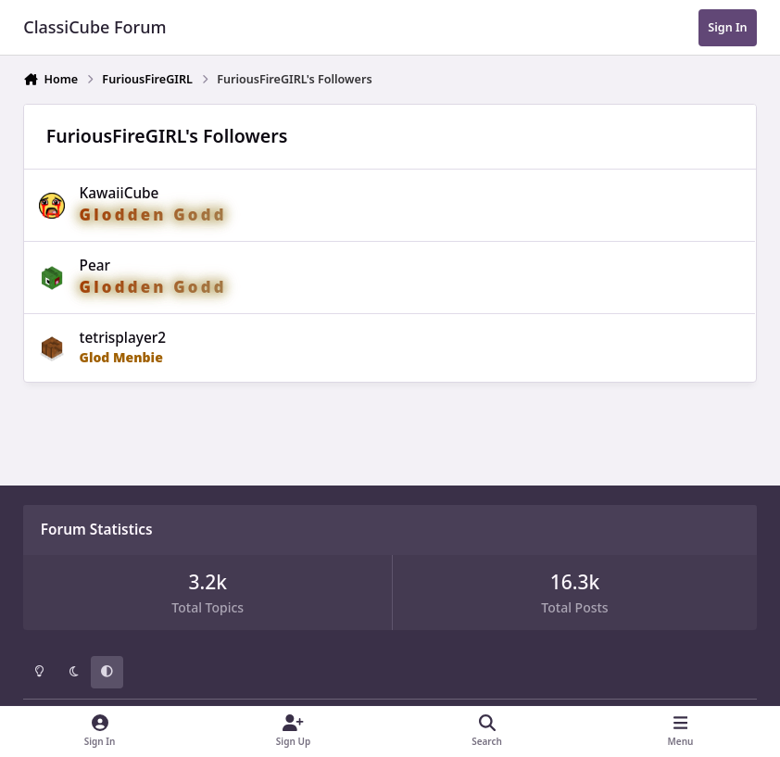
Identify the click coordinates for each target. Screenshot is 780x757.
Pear (95, 265)
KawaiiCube (119, 193)
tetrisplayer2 (123, 337)
